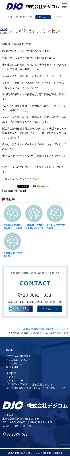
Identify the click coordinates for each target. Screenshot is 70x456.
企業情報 (11, 373)
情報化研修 (12, 367)
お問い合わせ (43, 17)
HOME (9, 349)
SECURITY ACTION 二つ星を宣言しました (29, 384)
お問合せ (11, 377)
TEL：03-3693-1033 (20, 17)
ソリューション (14, 363)
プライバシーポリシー (18, 380)
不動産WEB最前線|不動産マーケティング (45, 329)
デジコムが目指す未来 (18, 356)
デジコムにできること (18, 359)
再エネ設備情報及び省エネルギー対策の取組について (35, 388)
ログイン (58, 17)
